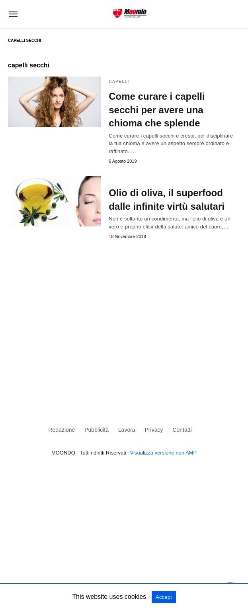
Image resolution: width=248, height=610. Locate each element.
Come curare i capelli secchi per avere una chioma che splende (157, 109)
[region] (124, 311)
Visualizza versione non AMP (163, 453)
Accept (164, 597)
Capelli (119, 81)
